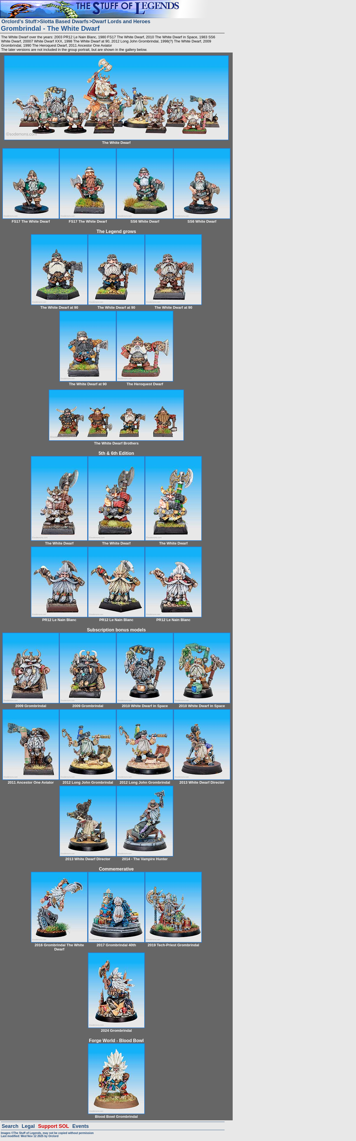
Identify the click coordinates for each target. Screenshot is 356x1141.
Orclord (53, 1136)
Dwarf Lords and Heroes (121, 21)
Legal (28, 1126)
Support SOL (53, 1126)
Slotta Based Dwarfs (64, 21)
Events (80, 1126)
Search (10, 1126)
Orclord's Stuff (18, 21)
